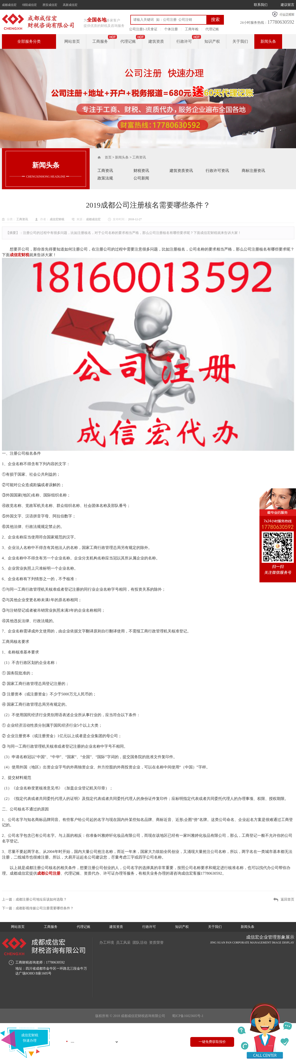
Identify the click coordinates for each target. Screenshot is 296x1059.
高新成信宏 (70, 5)
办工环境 (107, 942)
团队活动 (143, 942)
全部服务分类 (29, 41)
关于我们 (240, 41)
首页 (108, 157)
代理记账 (212, 29)
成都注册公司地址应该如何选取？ (41, 899)
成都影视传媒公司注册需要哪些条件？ (45, 908)
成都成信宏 (9, 5)
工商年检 (192, 29)
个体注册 (171, 29)
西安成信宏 (50, 5)
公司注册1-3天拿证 (143, 29)
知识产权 (212, 41)
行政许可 (184, 41)
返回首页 (287, 899)
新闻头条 (268, 41)
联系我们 (260, 5)
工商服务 (100, 41)
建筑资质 (156, 41)
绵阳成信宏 (29, 5)
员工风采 (125, 942)
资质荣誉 (161, 942)
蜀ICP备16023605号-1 (188, 1016)
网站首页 (72, 41)
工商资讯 (139, 157)
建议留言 (287, 5)
